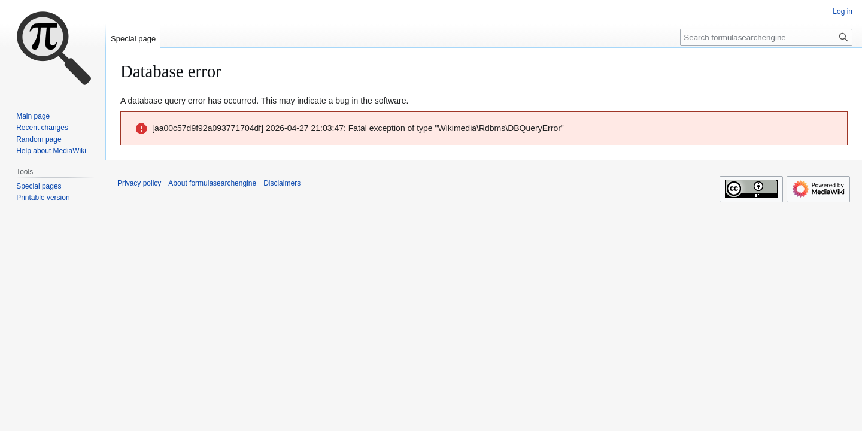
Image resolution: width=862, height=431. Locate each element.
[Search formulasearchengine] (766, 37)
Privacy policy (139, 183)
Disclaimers (282, 183)
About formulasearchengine (212, 183)
